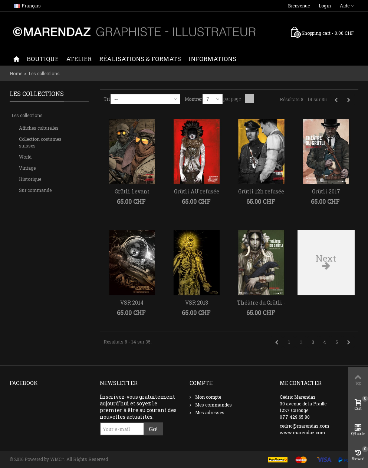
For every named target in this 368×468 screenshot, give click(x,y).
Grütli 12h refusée (261, 191)
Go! (153, 429)
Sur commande (35, 190)
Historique (30, 179)
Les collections (27, 115)
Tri (107, 99)
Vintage (27, 168)
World (25, 157)
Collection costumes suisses (40, 142)
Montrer (193, 99)
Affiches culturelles (39, 128)
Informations (212, 59)
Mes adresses (209, 412)
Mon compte (207, 397)
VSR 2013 (196, 302)
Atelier (79, 59)
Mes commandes (213, 405)
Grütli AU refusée (196, 191)
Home (16, 73)
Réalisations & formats (140, 59)
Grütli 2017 (326, 191)
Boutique (43, 59)
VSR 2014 (132, 302)
